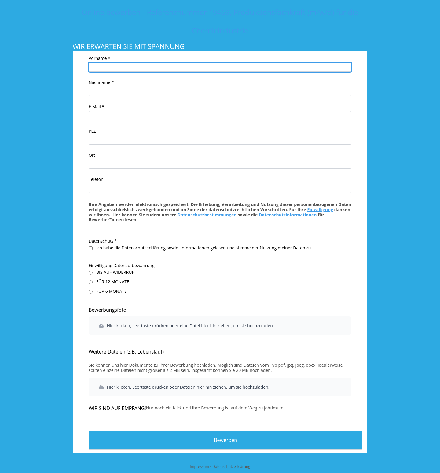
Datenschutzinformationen (288, 215)
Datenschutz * (103, 241)
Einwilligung (320, 209)
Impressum (199, 466)
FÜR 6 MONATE (111, 291)
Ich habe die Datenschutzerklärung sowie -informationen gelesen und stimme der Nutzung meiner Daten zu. (204, 248)
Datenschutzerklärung (231, 466)
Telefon (96, 179)
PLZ (92, 131)
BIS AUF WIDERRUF (115, 272)
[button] (220, 325)
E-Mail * (96, 106)
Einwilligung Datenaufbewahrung (121, 265)
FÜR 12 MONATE (112, 281)
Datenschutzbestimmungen (207, 215)
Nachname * (101, 82)
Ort (92, 155)
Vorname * (99, 58)
